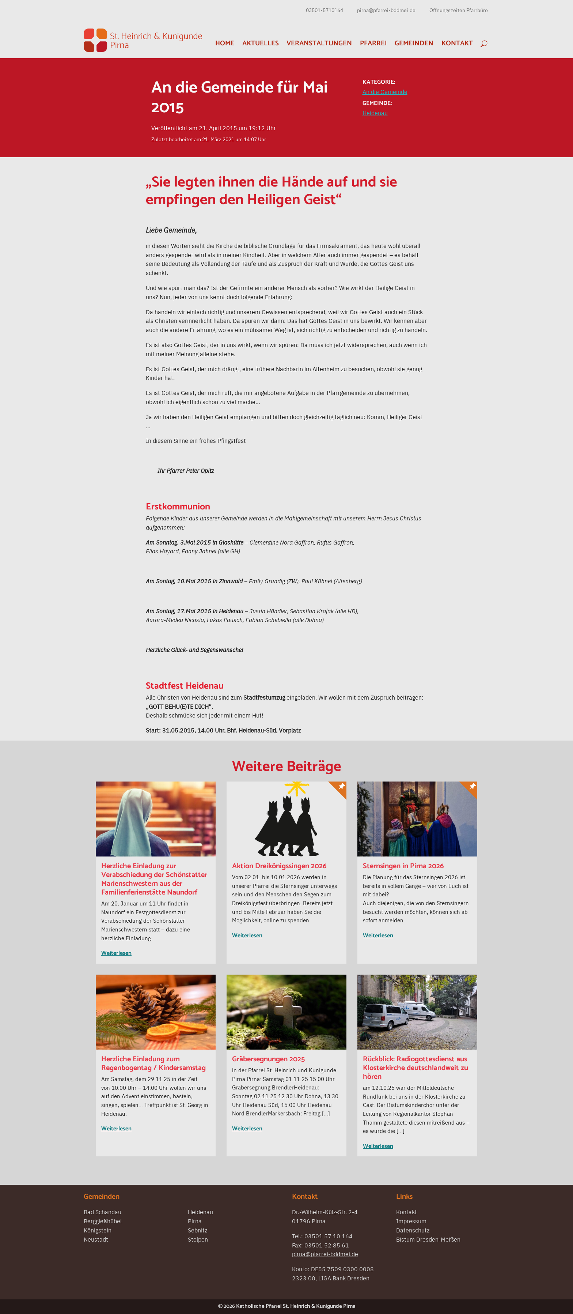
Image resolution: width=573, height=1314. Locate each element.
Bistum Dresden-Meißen (428, 1239)
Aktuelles (260, 43)
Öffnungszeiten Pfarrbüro (458, 10)
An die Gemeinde (385, 91)
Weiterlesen (116, 953)
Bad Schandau (102, 1212)
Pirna (195, 1221)
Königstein (97, 1230)
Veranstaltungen (319, 43)
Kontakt (457, 43)
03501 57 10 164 (328, 1236)
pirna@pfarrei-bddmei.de (386, 10)
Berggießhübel (103, 1221)
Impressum (411, 1221)
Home (224, 43)
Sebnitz (197, 1230)
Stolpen (198, 1239)
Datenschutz (412, 1230)
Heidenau (375, 113)
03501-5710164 (324, 10)
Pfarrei (373, 43)
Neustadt (96, 1239)
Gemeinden (414, 43)
